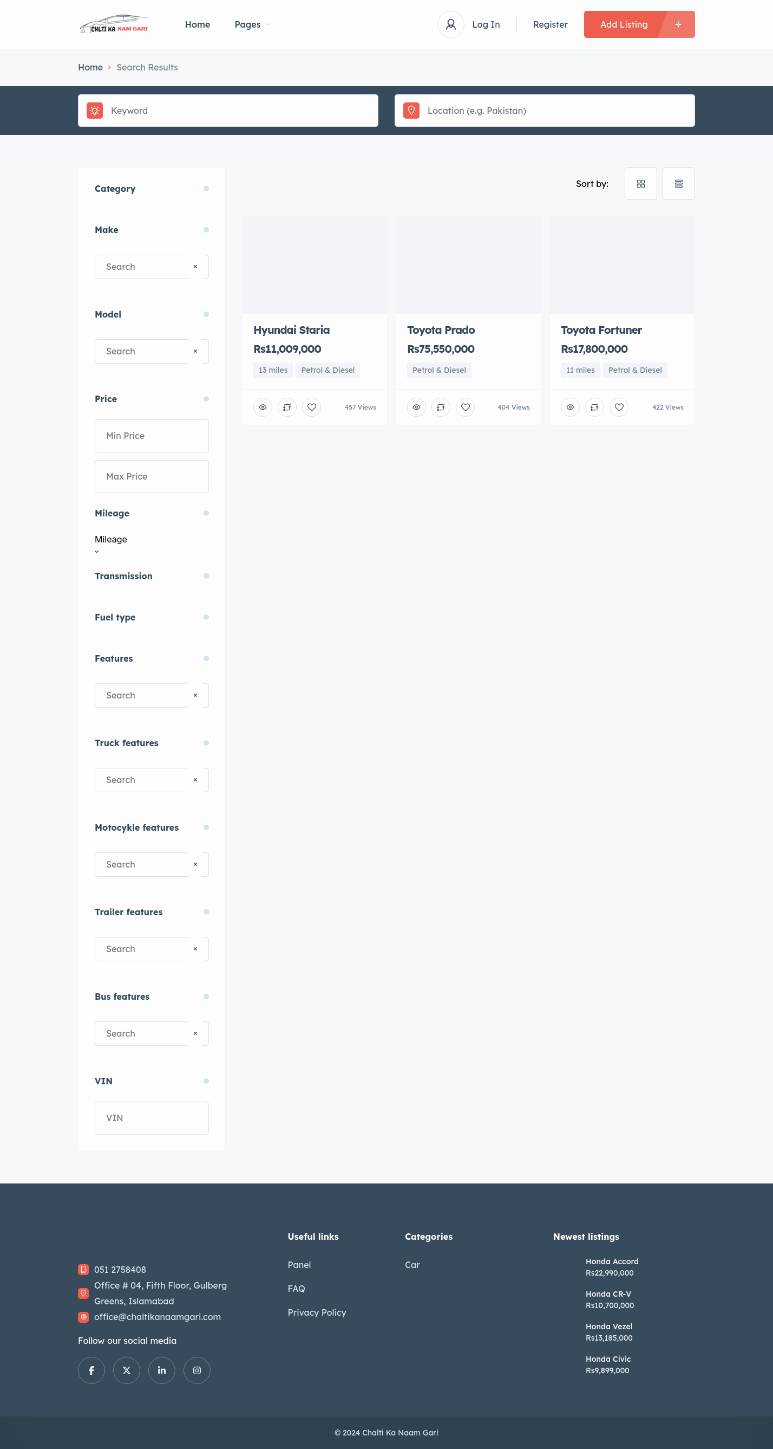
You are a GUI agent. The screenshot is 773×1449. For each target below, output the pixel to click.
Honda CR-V (608, 1294)
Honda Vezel (609, 1326)
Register (550, 24)
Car (412, 1264)
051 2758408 (120, 1269)
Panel (299, 1264)
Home (198, 24)
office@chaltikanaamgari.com (157, 1316)
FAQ (296, 1288)
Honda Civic (608, 1359)
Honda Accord (612, 1261)
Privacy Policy (317, 1312)
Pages (252, 24)
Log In (486, 24)
